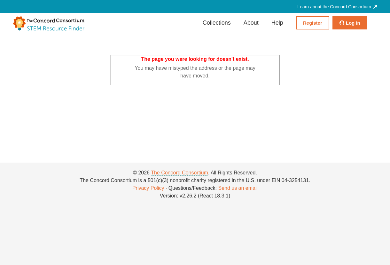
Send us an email (238, 188)
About (251, 23)
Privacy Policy (148, 188)
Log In (349, 23)
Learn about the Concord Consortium (337, 6)
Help (277, 23)
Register (312, 23)
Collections (217, 23)
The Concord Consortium (179, 172)
